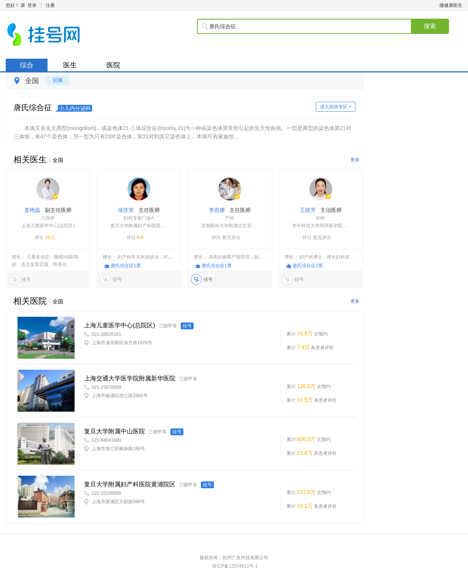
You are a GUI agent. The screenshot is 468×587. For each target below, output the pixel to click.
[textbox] (310, 26)
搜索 (430, 26)
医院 (113, 65)
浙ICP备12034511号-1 (235, 566)
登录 (32, 5)
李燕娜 (230, 218)
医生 (70, 65)
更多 (355, 159)
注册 (50, 5)
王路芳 (321, 218)
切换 (58, 80)
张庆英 (139, 218)
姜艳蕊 (48, 218)
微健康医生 (450, 5)
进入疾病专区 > (335, 106)
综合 (26, 65)
